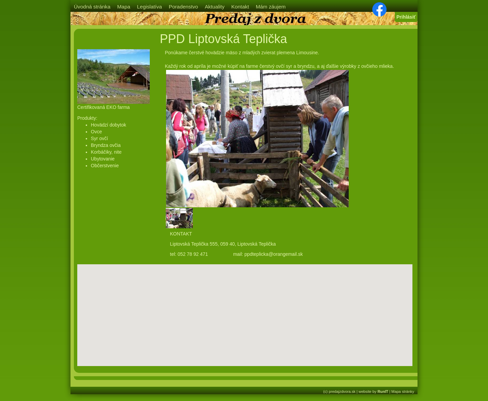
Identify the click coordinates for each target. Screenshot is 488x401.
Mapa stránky (402, 391)
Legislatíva (149, 6)
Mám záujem (271, 6)
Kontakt (240, 6)
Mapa (123, 6)
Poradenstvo (183, 6)
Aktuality (214, 6)
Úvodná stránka (92, 6)
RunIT (383, 391)
